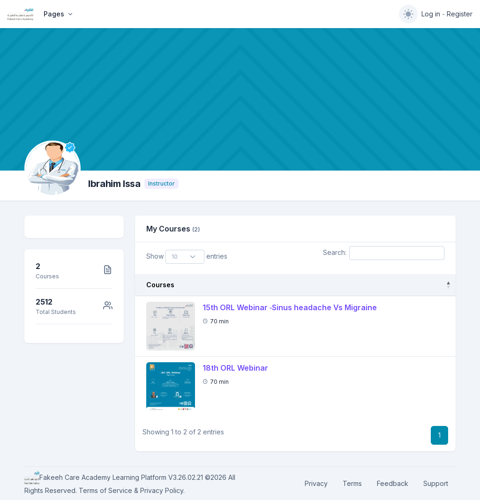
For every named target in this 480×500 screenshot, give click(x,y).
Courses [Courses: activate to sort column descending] (160, 285)
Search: (383, 253)
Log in (430, 14)
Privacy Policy (161, 490)
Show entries (186, 257)
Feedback (392, 483)
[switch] (408, 14)
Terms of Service (105, 490)
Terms (352, 483)
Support (435, 483)
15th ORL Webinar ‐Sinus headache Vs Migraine (289, 307)
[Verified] (70, 148)
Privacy (316, 483)
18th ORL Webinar (235, 368)
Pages (54, 14)
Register (459, 14)
